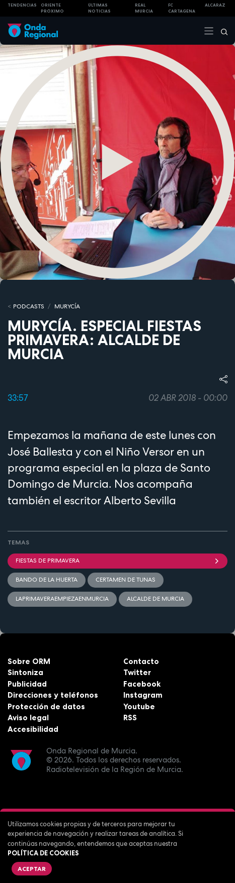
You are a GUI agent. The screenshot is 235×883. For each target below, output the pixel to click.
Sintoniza (25, 672)
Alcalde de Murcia (155, 599)
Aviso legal (28, 717)
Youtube (139, 706)
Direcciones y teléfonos (53, 695)
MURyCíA (67, 306)
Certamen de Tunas (125, 580)
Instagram (143, 695)
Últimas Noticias (99, 8)
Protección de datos (46, 706)
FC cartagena (181, 8)
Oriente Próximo (52, 8)
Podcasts (28, 306)
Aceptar (32, 868)
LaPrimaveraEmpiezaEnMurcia (62, 599)
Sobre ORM (29, 661)
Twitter (137, 672)
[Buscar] (220, 31)
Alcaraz (215, 5)
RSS (130, 717)
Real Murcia (144, 8)
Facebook (142, 684)
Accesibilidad (33, 729)
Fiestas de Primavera (117, 561)
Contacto (141, 661)
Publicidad (27, 684)
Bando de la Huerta (46, 580)
